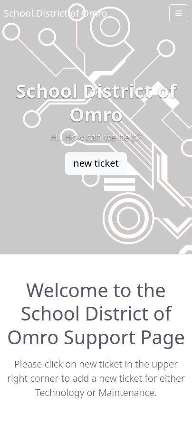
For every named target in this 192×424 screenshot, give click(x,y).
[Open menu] (178, 13)
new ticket (95, 163)
